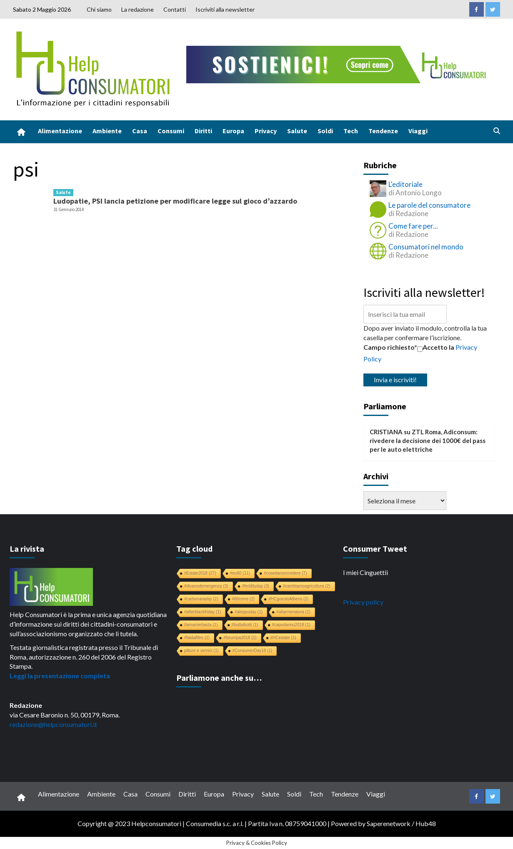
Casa (139, 131)
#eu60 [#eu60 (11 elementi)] (240, 573)
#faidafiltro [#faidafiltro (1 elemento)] (197, 637)
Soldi (325, 131)
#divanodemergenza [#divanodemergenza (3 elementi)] (206, 586)
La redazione (137, 9)
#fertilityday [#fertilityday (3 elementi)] (256, 586)
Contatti (174, 9)
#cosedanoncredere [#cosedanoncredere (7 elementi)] (285, 573)
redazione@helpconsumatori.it (53, 724)
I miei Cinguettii (365, 572)
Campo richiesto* (390, 347)
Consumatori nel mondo (425, 246)
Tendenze (383, 131)
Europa (233, 131)
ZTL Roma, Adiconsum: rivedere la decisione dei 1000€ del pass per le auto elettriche (427, 440)
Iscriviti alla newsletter (225, 9)
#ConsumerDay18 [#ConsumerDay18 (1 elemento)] (253, 650)
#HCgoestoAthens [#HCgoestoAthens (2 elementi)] (288, 599)
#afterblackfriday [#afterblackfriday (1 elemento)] (202, 612)
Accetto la (435, 347)
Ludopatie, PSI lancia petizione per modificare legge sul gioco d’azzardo (175, 201)
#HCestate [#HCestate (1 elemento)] (283, 637)
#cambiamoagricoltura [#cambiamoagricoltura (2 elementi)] (306, 586)
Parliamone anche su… (219, 677)
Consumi (171, 131)
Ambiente (107, 131)
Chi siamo (99, 9)
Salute (297, 131)
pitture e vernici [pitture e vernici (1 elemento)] (201, 650)
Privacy (266, 131)
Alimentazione (60, 131)
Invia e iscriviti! (395, 379)
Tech (350, 131)
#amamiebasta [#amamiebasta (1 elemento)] (201, 624)
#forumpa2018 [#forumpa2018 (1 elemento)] (240, 637)
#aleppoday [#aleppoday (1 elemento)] (249, 612)
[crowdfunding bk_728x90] (338, 63)
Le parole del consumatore (429, 205)
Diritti (203, 131)
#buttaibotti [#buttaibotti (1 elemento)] (245, 624)
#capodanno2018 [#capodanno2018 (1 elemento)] (291, 624)
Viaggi (418, 131)
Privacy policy (363, 602)
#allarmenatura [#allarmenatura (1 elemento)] (293, 612)
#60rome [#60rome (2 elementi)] (243, 599)
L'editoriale (405, 184)
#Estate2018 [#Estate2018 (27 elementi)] (200, 573)
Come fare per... (413, 226)
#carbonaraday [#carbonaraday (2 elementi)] (201, 599)
